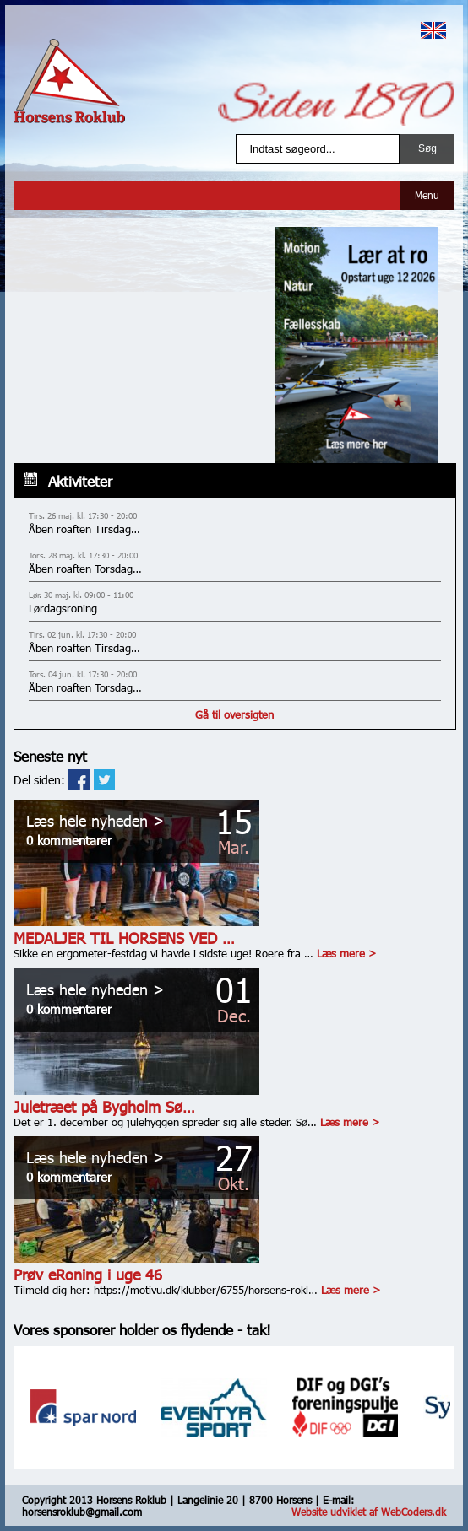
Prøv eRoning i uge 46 (88, 1274)
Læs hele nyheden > (95, 820)
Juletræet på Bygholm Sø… (104, 1106)
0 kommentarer (69, 840)
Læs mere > (346, 953)
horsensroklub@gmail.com (82, 1511)
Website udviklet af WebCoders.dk (368, 1512)
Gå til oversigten (234, 714)
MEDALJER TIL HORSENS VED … (124, 937)
